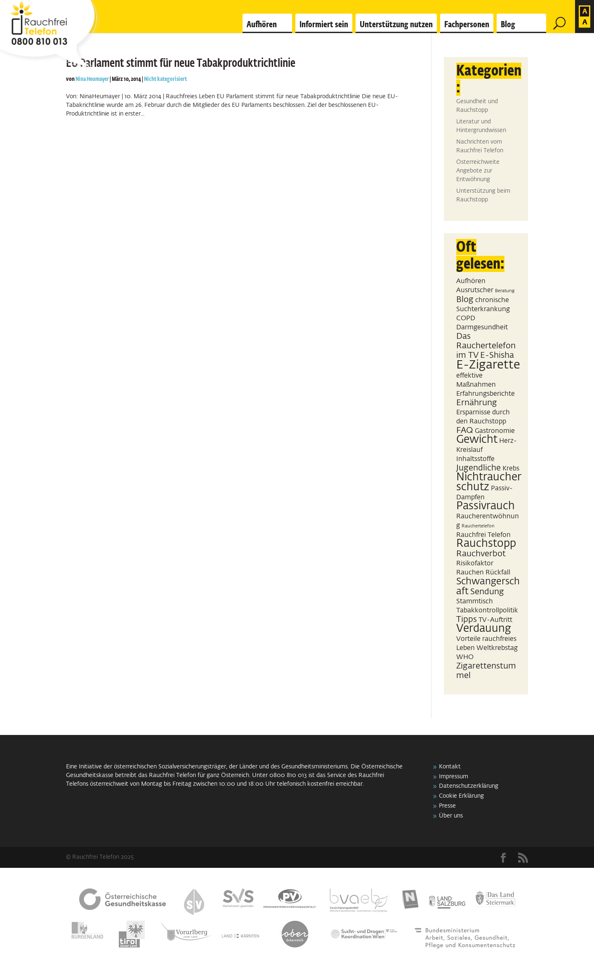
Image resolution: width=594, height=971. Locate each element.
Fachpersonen (466, 25)
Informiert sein (323, 25)
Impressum (453, 777)
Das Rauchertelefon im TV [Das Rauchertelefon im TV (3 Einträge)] (486, 345)
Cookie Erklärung (461, 796)
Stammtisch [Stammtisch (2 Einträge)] (474, 601)
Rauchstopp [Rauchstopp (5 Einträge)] (486, 544)
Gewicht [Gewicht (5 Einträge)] (476, 440)
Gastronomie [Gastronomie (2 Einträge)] (495, 431)
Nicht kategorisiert (165, 79)
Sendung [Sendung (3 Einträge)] (487, 592)
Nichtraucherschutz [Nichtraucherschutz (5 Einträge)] (488, 482)
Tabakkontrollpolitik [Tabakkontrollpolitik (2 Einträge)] (487, 610)
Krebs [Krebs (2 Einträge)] (510, 468)
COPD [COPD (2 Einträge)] (465, 318)
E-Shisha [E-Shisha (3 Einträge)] (497, 355)
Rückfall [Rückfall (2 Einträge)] (498, 572)
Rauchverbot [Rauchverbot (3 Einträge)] (481, 554)
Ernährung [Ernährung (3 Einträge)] (476, 403)
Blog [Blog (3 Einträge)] (465, 299)
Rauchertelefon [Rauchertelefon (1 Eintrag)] (478, 526)
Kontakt (450, 767)
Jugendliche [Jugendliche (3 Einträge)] (478, 468)
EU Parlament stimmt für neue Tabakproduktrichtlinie (180, 63)
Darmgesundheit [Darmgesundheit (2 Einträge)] (482, 327)
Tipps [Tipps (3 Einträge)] (466, 619)
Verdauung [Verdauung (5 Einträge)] (483, 629)
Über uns (451, 816)
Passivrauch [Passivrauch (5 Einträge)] (485, 506)
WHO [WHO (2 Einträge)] (465, 657)
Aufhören (262, 25)
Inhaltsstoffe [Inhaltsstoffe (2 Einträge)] (475, 459)
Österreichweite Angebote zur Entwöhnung (478, 170)
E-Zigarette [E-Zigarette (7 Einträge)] (488, 365)
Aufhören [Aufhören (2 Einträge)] (471, 281)
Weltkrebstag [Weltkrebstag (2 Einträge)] (497, 648)
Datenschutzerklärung (468, 786)
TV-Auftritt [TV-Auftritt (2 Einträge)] (495, 620)
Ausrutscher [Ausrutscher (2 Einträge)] (474, 290)
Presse (447, 806)
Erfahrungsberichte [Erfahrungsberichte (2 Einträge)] (485, 393)
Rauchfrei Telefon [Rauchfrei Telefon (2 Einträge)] (483, 535)
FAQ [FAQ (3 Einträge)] (464, 430)
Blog (508, 25)
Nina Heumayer (92, 79)
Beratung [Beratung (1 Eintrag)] (504, 291)
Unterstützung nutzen (396, 25)
